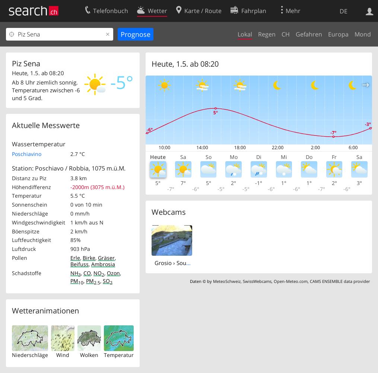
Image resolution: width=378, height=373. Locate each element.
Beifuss (79, 264)
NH (75, 273)
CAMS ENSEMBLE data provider (340, 281)
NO (98, 273)
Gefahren (309, 34)
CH (286, 34)
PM (76, 280)
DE (343, 11)
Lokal (245, 34)
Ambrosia (103, 264)
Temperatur (119, 354)
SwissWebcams (257, 281)
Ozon (113, 273)
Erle (75, 257)
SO (107, 280)
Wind (62, 354)
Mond (363, 34)
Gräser (106, 257)
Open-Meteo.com (291, 281)
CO (87, 273)
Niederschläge (30, 354)
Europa (338, 34)
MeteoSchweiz (227, 281)
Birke (89, 257)
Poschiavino (26, 153)
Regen (267, 34)
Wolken (89, 354)
